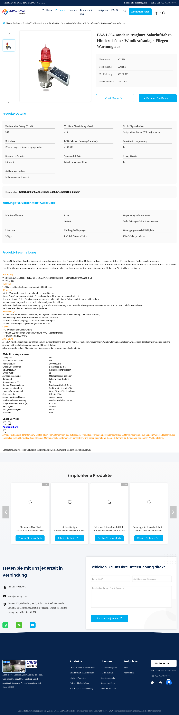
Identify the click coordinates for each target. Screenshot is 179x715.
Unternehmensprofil (109, 667)
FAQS (114, 10)
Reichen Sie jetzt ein (109, 618)
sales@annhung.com (17, 596)
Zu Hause (47, 10)
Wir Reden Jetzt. (140, 11)
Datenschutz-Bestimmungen (29, 711)
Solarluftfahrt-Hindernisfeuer (35, 23)
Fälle (126, 667)
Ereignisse (102, 10)
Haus (8, 23)
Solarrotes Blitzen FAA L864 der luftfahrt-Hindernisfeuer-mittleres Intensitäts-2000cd (109, 530)
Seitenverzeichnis (108, 683)
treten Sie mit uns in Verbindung (109, 688)
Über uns (72, 10)
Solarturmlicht (59, 450)
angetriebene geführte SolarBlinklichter (32, 450)
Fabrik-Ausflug (107, 673)
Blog (123, 10)
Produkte (60, 10)
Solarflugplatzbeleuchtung (79, 450)
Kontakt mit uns (86, 12)
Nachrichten (129, 673)
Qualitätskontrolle (108, 678)
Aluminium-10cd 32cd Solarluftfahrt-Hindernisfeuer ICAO (30, 530)
